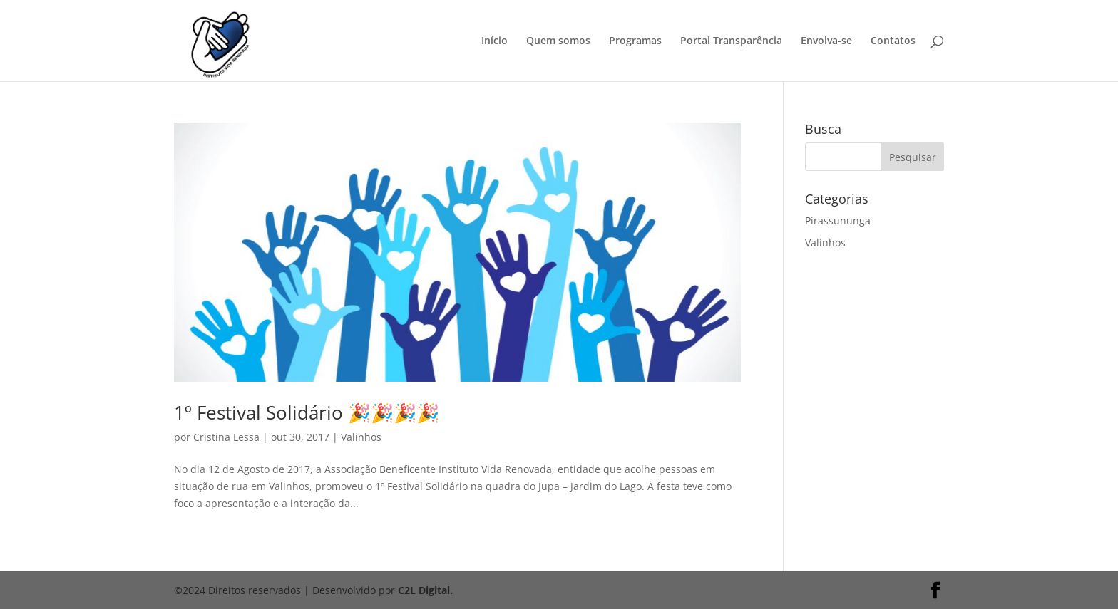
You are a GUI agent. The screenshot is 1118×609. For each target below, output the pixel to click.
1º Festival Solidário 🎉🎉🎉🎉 (306, 412)
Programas (635, 41)
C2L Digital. (425, 590)
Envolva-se (826, 41)
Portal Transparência (731, 41)
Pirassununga (838, 220)
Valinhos (361, 437)
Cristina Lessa (226, 437)
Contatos (893, 41)
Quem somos (558, 41)
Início (494, 41)
